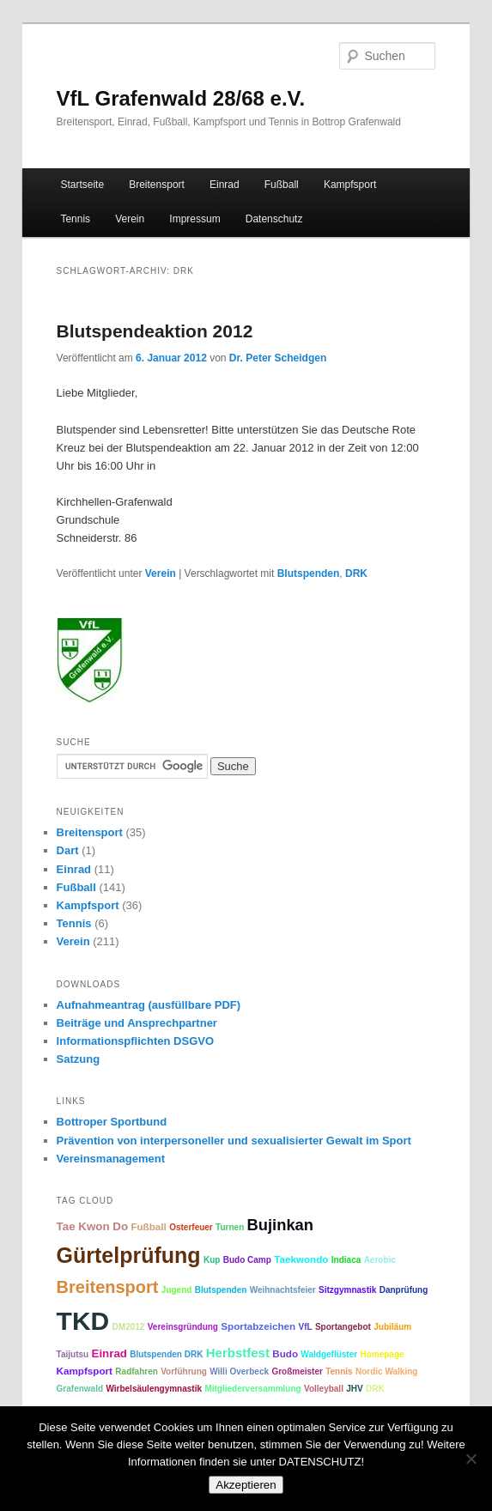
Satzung (78, 1059)
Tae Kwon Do (92, 1226)
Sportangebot (343, 1327)
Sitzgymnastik (347, 1290)
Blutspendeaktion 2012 (155, 331)
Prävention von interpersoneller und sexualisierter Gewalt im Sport (234, 1140)
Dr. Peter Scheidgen (277, 358)
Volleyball (323, 1388)
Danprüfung (404, 1290)
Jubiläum (392, 1327)
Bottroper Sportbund (112, 1121)
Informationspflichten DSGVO (135, 1041)
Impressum (194, 219)
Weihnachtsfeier (283, 1290)
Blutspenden (308, 573)
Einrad (225, 185)
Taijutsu (73, 1354)
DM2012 (128, 1327)
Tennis (75, 219)
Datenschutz (274, 219)
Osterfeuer (191, 1227)
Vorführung (184, 1371)
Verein (129, 219)
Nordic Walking (386, 1371)
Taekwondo (301, 1259)
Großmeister (296, 1371)
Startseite (82, 185)
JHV (354, 1388)
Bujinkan (280, 1225)
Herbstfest (238, 1352)
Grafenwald (80, 1388)
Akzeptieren (246, 1484)
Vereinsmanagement (111, 1158)
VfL (305, 1327)
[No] (470, 1458)
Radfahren (136, 1371)
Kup (211, 1260)
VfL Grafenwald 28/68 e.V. (181, 98)
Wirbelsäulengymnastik (154, 1388)
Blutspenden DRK (166, 1354)
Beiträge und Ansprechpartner (137, 1022)
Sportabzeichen (258, 1326)
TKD (83, 1321)
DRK (356, 573)
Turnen (230, 1227)
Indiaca (346, 1260)
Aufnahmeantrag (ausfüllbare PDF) (149, 1004)
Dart (68, 850)
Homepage (382, 1354)
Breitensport (157, 185)
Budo (285, 1353)
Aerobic (380, 1260)
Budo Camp (247, 1260)
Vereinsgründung (183, 1327)
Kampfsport (350, 185)
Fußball (281, 185)
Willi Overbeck (239, 1371)
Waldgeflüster (329, 1354)
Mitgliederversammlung (252, 1388)
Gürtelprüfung (129, 1255)
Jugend (176, 1290)
